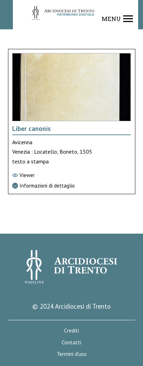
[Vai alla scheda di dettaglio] (71, 186)
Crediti (71, 330)
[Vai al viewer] (71, 175)
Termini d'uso (72, 354)
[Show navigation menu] (117, 19)
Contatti (71, 342)
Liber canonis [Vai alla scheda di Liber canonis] (31, 128)
